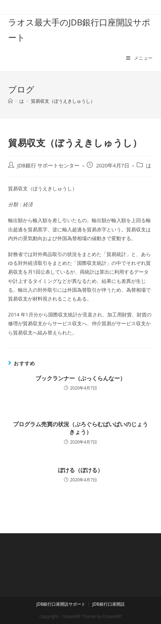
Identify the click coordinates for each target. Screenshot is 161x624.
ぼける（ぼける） (80, 470)
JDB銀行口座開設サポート (60, 604)
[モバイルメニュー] (139, 58)
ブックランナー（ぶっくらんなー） (80, 378)
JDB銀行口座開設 (108, 604)
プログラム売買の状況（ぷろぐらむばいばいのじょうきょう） (80, 428)
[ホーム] (10, 101)
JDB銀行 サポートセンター (48, 165)
